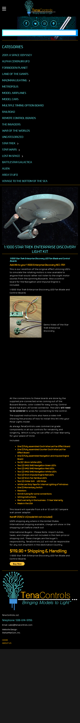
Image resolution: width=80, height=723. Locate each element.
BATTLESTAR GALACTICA (17, 162)
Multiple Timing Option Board (23, 105)
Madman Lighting (14, 80)
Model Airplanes (14, 93)
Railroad (8, 112)
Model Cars (10, 99)
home (5, 640)
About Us (6, 643)
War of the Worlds (16, 130)
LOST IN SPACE (11, 156)
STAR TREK (8, 143)
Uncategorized (12, 137)
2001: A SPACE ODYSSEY (17, 55)
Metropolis (10, 86)
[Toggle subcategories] (29, 80)
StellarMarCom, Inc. (11, 632)
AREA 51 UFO (10, 175)
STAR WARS (9, 149)
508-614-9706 (24, 620)
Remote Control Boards (19, 118)
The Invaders (11, 124)
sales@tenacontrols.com (20, 625)
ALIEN (5, 168)
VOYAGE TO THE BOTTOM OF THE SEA (24, 181)
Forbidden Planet (15, 67)
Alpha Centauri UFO (15, 61)
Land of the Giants (15, 74)
